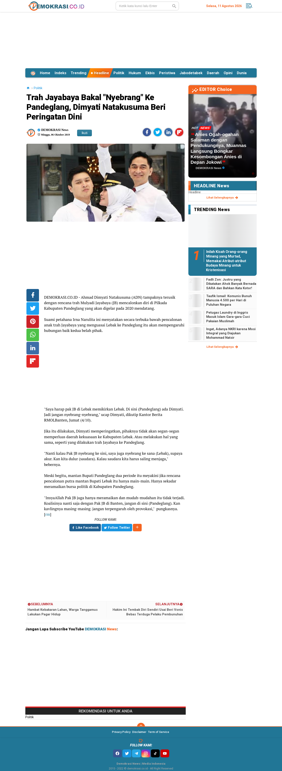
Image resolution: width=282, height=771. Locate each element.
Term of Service (158, 732)
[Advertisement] (141, 39)
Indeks (60, 73)
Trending (78, 73)
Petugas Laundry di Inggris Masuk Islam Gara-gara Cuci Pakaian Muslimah (228, 317)
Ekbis (150, 73)
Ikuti (84, 133)
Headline (100, 73)
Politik (118, 73)
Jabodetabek (191, 73)
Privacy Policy (121, 732)
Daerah (213, 73)
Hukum (135, 73)
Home (45, 73)
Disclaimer (139, 732)
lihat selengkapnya (222, 197)
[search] (147, 6)
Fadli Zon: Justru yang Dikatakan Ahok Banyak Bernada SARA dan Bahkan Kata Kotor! (231, 284)
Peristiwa (167, 73)
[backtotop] (141, 727)
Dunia (242, 73)
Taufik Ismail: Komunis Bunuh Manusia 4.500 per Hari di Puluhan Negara (229, 300)
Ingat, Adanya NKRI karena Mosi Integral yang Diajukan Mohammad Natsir (231, 333)
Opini (228, 73)
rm (47, 514)
